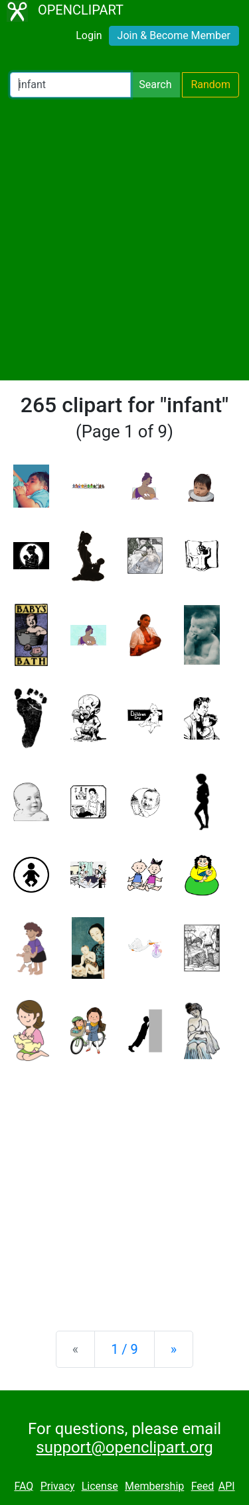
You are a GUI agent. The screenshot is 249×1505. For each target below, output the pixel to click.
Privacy (58, 1486)
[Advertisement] (124, 239)
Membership (154, 1486)
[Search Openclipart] (70, 84)
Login (89, 35)
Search (155, 84)
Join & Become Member (174, 35)
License (100, 1486)
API (226, 1486)
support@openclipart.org (124, 1447)
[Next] (173, 1349)
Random (210, 84)
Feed (202, 1486)
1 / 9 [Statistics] (124, 1349)
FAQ (23, 1486)
